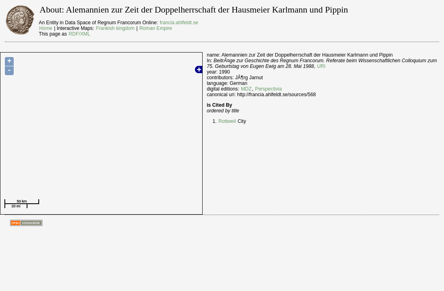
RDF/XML (79, 34)
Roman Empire (155, 28)
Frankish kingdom (115, 28)
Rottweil (227, 121)
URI (321, 66)
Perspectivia (268, 89)
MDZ (246, 89)
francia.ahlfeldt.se (179, 22)
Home (45, 28)
